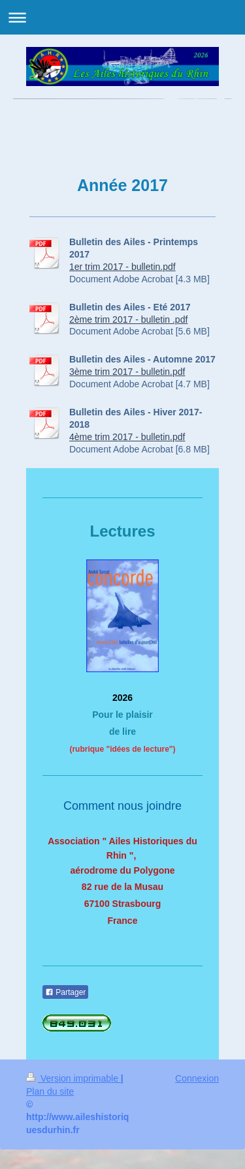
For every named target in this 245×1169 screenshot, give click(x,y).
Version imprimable (73, 1078)
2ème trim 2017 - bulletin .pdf (128, 319)
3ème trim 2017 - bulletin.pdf (127, 371)
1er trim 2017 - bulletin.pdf (122, 266)
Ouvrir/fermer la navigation (122, 17)
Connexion (197, 1078)
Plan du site (50, 1091)
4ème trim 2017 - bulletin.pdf (127, 437)
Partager (65, 992)
